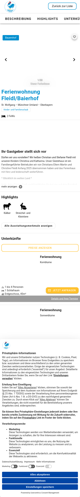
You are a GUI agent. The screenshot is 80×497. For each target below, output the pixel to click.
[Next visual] (74, 59)
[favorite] (74, 37)
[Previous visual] (6, 59)
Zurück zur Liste (62, 6)
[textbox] (40, 170)
